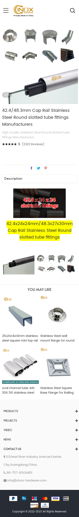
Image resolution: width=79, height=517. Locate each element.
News (7, 439)
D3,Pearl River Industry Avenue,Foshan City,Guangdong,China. (33, 460)
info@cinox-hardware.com (25, 480)
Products (11, 411)
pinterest (46, 168)
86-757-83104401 (18, 472)
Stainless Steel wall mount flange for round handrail (57, 338)
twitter (38, 168)
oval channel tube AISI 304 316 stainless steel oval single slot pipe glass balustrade (18, 390)
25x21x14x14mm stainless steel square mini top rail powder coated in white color (20, 338)
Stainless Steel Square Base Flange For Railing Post (57, 390)
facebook (31, 168)
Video (8, 430)
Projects (10, 420)
